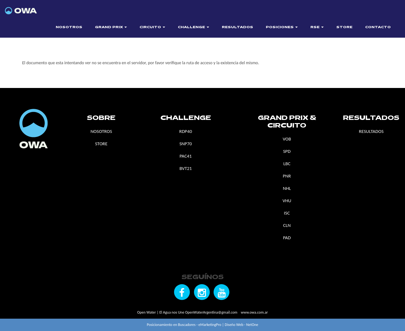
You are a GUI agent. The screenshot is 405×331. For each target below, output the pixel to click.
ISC (287, 213)
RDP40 (185, 131)
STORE (344, 27)
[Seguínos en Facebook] (182, 292)
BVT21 (185, 168)
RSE (317, 27)
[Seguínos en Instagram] (202, 292)
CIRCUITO (152, 27)
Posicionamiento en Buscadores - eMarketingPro (184, 324)
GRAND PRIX (111, 27)
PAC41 (185, 156)
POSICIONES (282, 27)
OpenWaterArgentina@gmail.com (211, 312)
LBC (286, 163)
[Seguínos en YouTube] (221, 292)
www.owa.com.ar (254, 312)
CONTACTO (378, 27)
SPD (287, 151)
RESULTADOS (237, 27)
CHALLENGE (193, 27)
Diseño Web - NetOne (241, 324)
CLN (287, 225)
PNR (287, 176)
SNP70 (185, 144)
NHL (287, 188)
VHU (287, 200)
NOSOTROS (69, 27)
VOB (287, 139)
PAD (287, 237)
